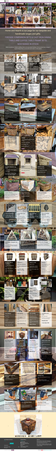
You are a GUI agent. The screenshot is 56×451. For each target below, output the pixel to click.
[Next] (47, 426)
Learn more (23, 148)
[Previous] (8, 426)
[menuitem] (11, 1)
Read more (11, 443)
